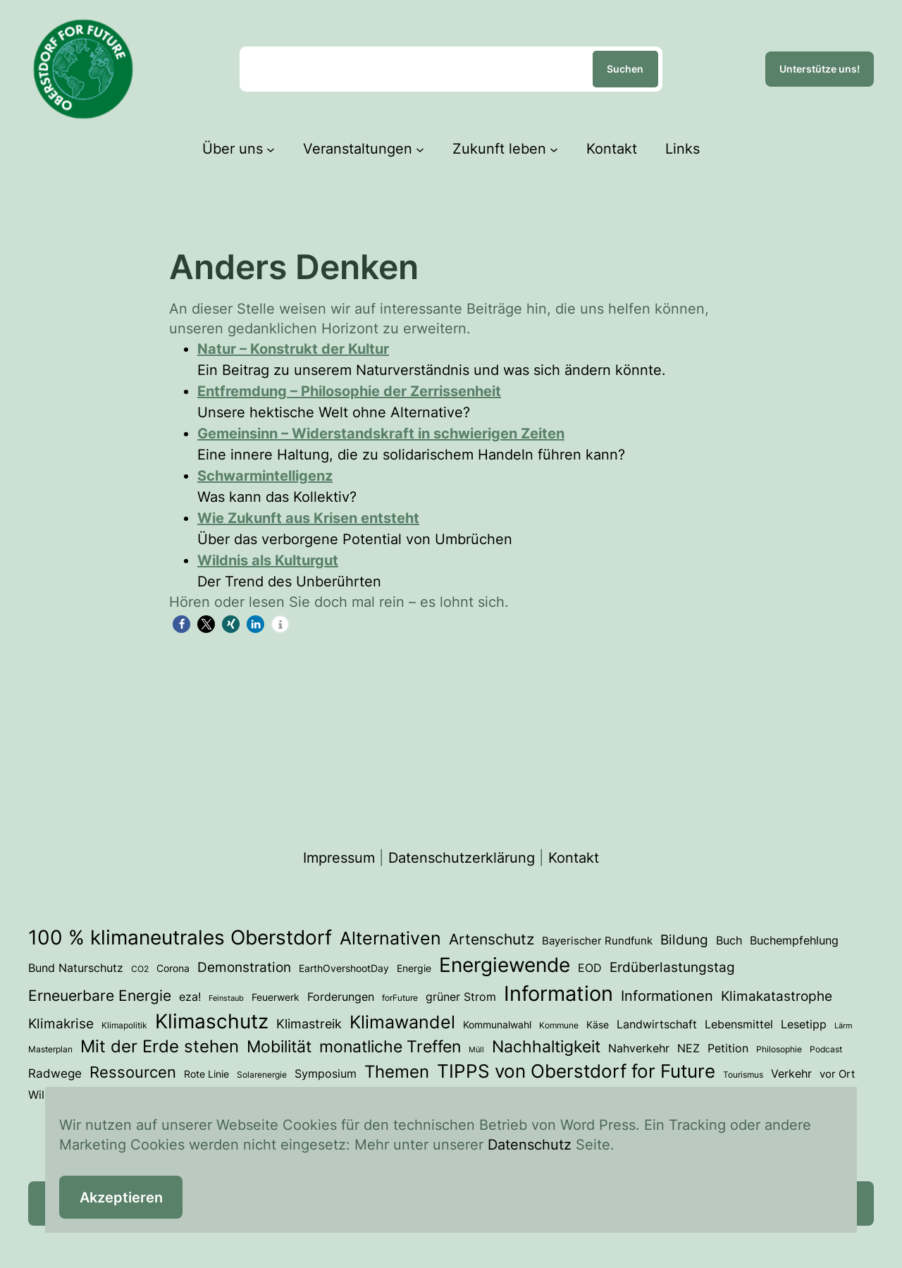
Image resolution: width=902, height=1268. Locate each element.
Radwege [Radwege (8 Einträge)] (55, 1073)
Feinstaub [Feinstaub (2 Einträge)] (226, 998)
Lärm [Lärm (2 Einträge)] (843, 1025)
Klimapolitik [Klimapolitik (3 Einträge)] (124, 1025)
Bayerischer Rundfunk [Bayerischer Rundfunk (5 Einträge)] (597, 941)
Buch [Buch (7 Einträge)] (729, 940)
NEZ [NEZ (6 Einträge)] (688, 1048)
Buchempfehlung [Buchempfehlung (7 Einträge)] (794, 940)
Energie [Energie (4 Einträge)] (414, 968)
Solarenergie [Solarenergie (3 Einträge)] (262, 1074)
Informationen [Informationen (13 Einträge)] (667, 995)
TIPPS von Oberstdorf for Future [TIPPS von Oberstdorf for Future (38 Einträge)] (576, 1071)
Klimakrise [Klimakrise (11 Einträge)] (61, 1024)
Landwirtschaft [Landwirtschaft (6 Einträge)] (657, 1024)
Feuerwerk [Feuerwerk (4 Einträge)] (275, 997)
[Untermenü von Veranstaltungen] (420, 148)
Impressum (339, 857)
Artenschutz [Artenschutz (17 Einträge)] (491, 939)
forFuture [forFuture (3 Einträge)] (400, 997)
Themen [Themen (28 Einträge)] (396, 1071)
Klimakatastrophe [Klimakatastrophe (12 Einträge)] (776, 995)
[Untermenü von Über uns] (270, 148)
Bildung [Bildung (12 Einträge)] (684, 939)
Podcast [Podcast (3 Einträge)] (826, 1049)
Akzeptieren (121, 1197)
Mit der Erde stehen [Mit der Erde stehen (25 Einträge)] (159, 1046)
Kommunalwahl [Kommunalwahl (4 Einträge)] (497, 1024)
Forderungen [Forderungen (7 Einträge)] (340, 997)
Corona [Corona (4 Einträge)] (173, 968)
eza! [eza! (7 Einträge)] (190, 997)
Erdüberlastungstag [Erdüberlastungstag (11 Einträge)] (672, 967)
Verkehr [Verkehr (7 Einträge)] (791, 1073)
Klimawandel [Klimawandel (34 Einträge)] (402, 1022)
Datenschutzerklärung (461, 857)
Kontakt (573, 857)
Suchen (625, 69)
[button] (181, 624)
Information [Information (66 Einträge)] (558, 993)
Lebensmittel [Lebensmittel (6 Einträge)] (739, 1024)
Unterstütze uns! (819, 69)
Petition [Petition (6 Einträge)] (728, 1048)
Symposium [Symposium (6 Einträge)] (326, 1074)
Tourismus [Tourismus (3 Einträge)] (743, 1074)
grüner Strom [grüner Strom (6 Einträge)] (461, 997)
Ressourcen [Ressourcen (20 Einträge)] (132, 1071)
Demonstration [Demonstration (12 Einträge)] (244, 967)
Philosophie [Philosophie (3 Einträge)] (779, 1049)
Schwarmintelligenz (265, 475)
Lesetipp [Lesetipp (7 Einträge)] (804, 1024)
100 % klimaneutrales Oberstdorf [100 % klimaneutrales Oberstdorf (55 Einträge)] (180, 937)
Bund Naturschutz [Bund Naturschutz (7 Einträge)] (75, 968)
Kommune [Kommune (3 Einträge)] (559, 1025)
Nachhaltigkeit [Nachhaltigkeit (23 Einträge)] (546, 1047)
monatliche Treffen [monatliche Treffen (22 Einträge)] (390, 1047)
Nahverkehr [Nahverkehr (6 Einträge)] (638, 1048)
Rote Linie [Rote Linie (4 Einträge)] (206, 1074)
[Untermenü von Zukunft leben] (554, 148)
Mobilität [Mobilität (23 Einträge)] (279, 1047)
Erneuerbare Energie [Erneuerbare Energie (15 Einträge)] (99, 995)
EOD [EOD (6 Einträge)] (590, 968)
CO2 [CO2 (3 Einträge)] (140, 969)
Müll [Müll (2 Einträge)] (476, 1049)
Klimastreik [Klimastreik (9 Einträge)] (309, 1023)
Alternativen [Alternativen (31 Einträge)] (390, 938)
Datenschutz (530, 1144)
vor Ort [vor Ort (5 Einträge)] (837, 1074)
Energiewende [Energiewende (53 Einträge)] (504, 965)
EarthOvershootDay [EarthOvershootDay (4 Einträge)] (344, 968)
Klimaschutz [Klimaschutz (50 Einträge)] (211, 1021)
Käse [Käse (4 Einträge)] (597, 1024)
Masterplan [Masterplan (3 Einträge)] (50, 1049)
